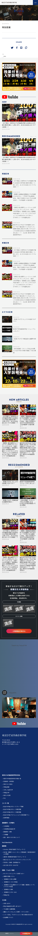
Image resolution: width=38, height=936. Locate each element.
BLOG (10, 846)
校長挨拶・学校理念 (8, 785)
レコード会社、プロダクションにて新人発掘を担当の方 (18, 918)
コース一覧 (5, 807)
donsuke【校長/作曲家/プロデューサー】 (14, 853)
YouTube (5, 846)
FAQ (4, 802)
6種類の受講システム (9, 880)
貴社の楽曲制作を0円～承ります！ (12, 910)
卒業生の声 (6, 796)
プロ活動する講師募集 (9, 913)
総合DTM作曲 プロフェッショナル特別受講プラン (16, 819)
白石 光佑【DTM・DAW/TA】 (11, 869)
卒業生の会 (6, 899)
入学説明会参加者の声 (9, 833)
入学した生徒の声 (8, 793)
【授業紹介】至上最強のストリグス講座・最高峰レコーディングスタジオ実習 (19, 889)
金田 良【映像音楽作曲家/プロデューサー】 (14, 860)
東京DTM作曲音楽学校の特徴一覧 (12, 782)
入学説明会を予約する (19, 635)
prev (4, 59)
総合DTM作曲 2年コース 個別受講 (12, 816)
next (9, 59)
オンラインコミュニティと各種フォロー (13, 877)
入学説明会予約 (26, 933)
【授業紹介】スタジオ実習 (10, 886)
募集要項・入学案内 (8, 826)
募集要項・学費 (7, 835)
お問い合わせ (6, 907)
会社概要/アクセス (8, 921)
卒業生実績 (6, 791)
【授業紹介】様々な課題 (9, 883)
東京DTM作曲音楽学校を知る (11, 779)
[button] (30, 106)
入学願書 (5, 838)
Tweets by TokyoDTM (19, 649)
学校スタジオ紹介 (8, 788)
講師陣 (4, 850)
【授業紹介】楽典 (8, 893)
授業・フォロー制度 (8, 874)
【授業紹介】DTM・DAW (10, 896)
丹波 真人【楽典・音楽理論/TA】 (12, 866)
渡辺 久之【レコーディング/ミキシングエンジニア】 (17, 863)
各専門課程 (6, 821)
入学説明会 (6, 830)
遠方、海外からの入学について (11, 841)
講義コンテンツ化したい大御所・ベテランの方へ (16, 915)
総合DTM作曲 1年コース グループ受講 (13, 810)
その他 (4, 904)
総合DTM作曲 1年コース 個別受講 (12, 813)
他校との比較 (6, 799)
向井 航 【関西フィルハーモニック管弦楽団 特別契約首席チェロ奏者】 (19, 857)
